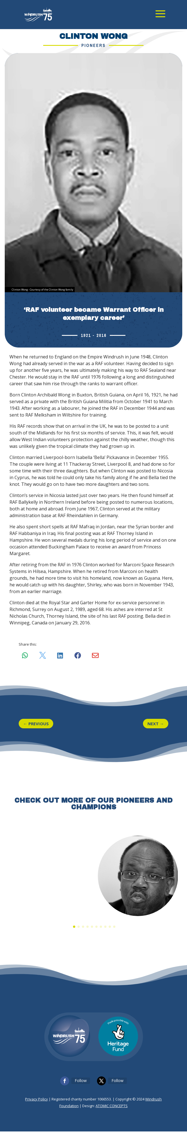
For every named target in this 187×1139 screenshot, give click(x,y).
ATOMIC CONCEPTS (112, 1113)
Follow (81, 1088)
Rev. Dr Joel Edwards (138, 920)
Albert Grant (49, 920)
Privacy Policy (36, 1106)
